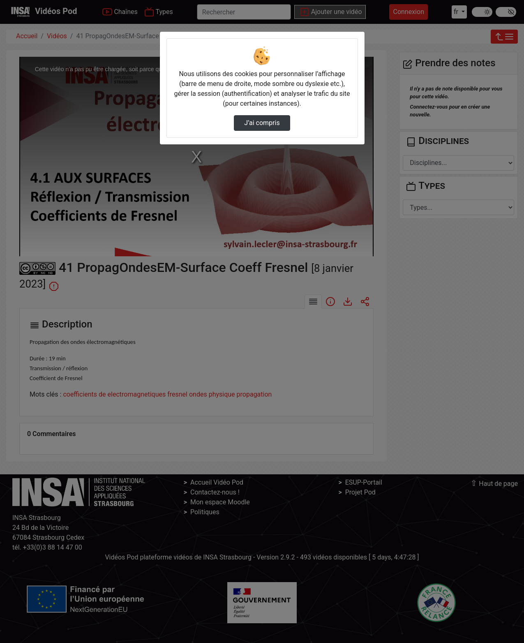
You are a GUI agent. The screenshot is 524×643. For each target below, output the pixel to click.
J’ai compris (261, 123)
